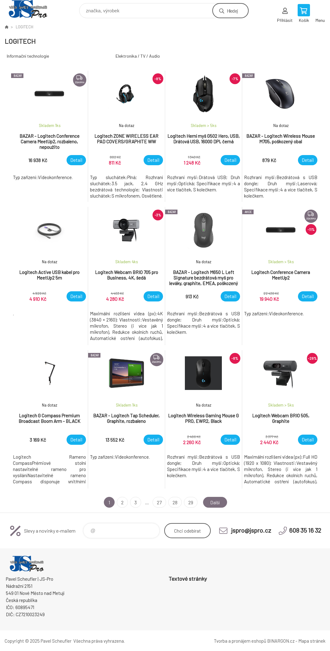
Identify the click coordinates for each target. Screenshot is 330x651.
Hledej (232, 11)
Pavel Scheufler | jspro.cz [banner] (32, 9)
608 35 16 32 (305, 530)
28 (174, 502)
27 (158, 502)
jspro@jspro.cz (251, 530)
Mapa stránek (311, 641)
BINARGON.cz (281, 641)
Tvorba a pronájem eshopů (240, 641)
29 (189, 502)
